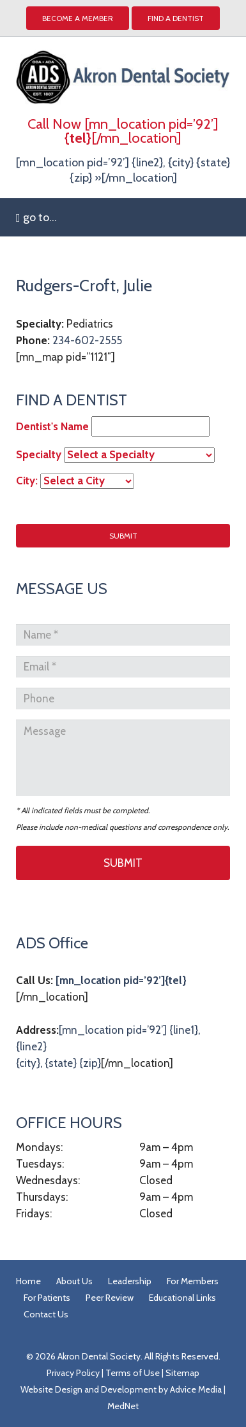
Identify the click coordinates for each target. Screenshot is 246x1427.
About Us (74, 1281)
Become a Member (77, 18)
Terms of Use (132, 1373)
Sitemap (182, 1373)
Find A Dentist (176, 18)
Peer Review (110, 1297)
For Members (193, 1281)
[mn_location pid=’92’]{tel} (121, 980)
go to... (36, 217)
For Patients (47, 1297)
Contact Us (46, 1314)
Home (28, 1281)
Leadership (129, 1281)
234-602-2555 (87, 340)
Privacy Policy (73, 1373)
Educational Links (182, 1297)
